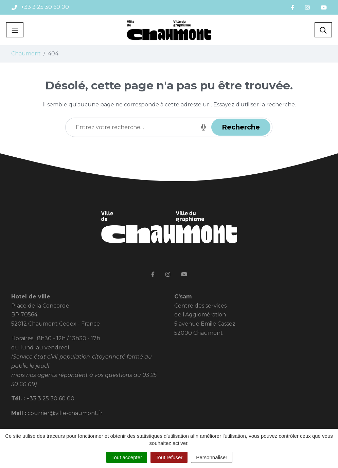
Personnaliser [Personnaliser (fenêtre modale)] (211, 457)
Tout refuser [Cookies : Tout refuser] (169, 457)
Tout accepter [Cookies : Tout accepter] (126, 457)
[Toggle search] (323, 29)
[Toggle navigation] (14, 29)
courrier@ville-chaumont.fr (65, 413)
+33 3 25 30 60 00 (50, 398)
